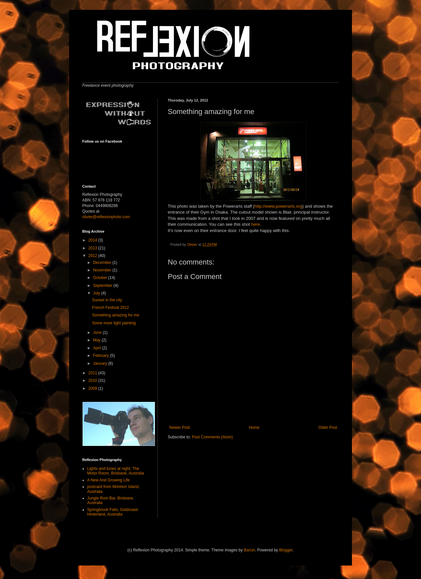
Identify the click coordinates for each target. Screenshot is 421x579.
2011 (93, 373)
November (102, 270)
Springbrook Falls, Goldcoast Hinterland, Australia (112, 512)
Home (254, 427)
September (103, 285)
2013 (93, 248)
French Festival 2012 (110, 307)
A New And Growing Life (108, 480)
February (101, 355)
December (102, 262)
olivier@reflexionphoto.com (106, 217)
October (100, 277)
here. (256, 224)
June (98, 332)
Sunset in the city (107, 300)
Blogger (286, 550)
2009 (93, 388)
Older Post (327, 427)
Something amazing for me (115, 315)
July (97, 293)
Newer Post (179, 427)
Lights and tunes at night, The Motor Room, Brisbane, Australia (115, 470)
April (97, 348)
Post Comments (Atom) (212, 437)
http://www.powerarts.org (278, 206)
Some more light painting (114, 323)
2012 (93, 255)
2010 (93, 380)
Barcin (249, 550)
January (100, 363)
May (97, 340)
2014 (93, 240)
